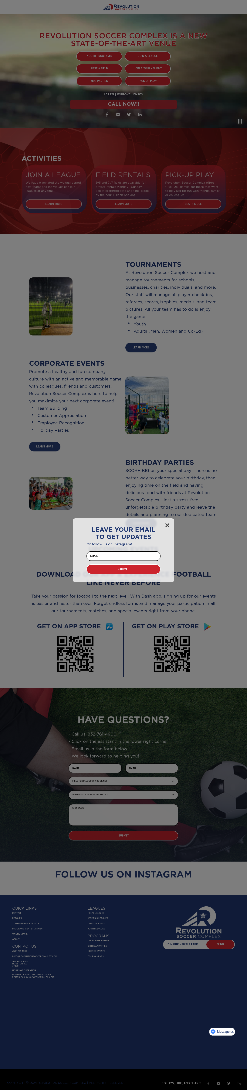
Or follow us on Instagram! (109, 544)
